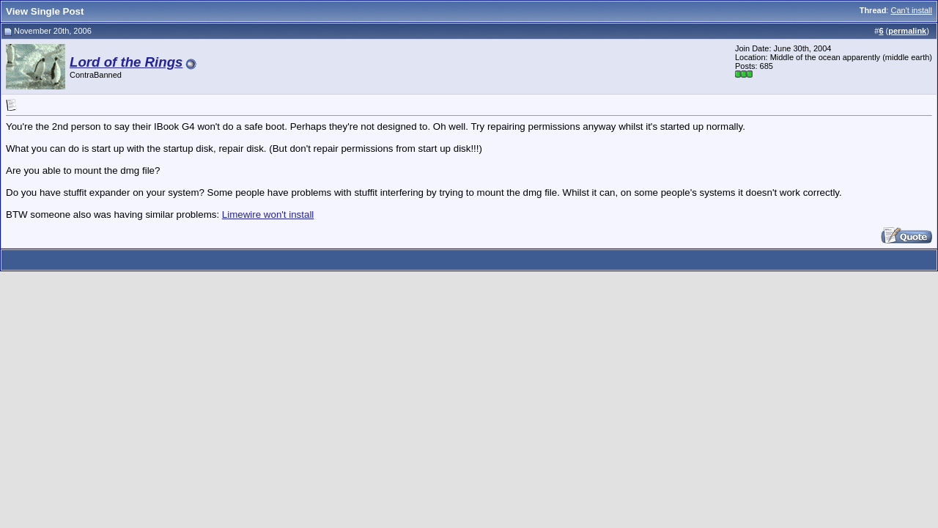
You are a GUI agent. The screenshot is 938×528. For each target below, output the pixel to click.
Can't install (911, 10)
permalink (907, 30)
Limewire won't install (268, 214)
